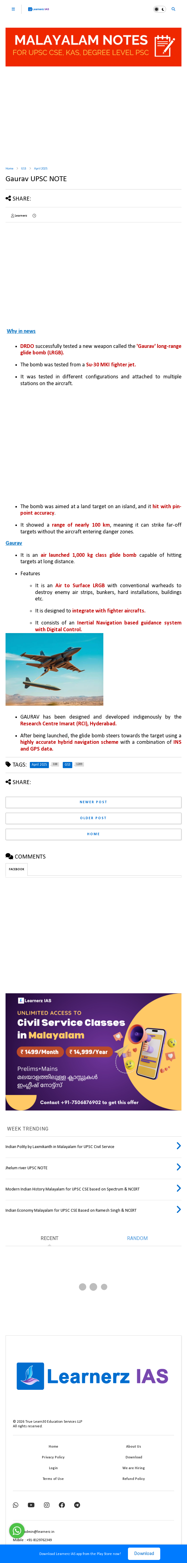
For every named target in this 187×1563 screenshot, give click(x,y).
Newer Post (93, 802)
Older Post (93, 818)
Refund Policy (133, 1479)
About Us (133, 1447)
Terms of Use (53, 1479)
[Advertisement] (93, 114)
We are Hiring (133, 1468)
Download (144, 1553)
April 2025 (40, 168)
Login (53, 1468)
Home (9, 168)
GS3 (23, 168)
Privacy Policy (53, 1457)
